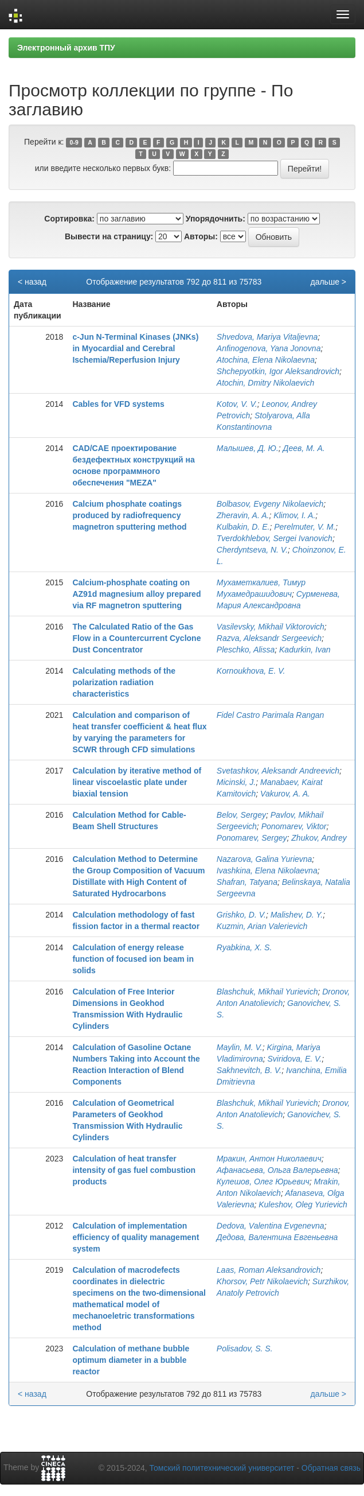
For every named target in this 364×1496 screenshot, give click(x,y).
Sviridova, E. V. (295, 1058)
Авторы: (201, 236)
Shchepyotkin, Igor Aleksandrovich (278, 371)
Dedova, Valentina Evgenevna (270, 1225)
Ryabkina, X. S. (244, 947)
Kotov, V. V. (237, 404)
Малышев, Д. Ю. (248, 448)
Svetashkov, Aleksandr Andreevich (278, 770)
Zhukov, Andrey (319, 837)
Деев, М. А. (304, 448)
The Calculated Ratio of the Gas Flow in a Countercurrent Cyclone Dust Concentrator (136, 638)
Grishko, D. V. (241, 914)
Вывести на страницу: (109, 236)
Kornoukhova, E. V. (251, 670)
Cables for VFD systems (118, 404)
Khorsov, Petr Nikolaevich (262, 1281)
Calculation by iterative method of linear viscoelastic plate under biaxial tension (136, 782)
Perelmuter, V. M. (304, 526)
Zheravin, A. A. (243, 515)
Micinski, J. (236, 782)
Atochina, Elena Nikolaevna (266, 359)
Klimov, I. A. (294, 515)
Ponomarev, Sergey (252, 837)
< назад (32, 281)
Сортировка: (69, 218)
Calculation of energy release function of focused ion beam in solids (133, 959)
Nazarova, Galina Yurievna (264, 859)
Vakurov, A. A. (285, 793)
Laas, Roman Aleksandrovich (269, 1269)
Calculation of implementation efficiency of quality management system (135, 1237)
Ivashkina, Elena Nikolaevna (267, 870)
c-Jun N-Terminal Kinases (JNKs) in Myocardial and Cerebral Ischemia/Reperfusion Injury (135, 348)
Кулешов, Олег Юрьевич (263, 1181)
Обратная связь (331, 1467)
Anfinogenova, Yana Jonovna (269, 348)
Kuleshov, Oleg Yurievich (303, 1204)
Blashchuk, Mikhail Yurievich (267, 991)
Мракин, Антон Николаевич (269, 1158)
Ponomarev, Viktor (294, 826)
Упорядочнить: (215, 218)
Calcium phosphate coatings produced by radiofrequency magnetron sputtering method (129, 515)
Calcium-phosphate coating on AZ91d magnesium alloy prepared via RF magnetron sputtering (136, 594)
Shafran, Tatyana (247, 882)
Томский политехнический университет (222, 1467)
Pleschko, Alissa (246, 649)
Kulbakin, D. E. (243, 526)
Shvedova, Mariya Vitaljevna (267, 336)
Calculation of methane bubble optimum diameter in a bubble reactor (130, 1360)
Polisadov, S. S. (245, 1348)
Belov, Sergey (241, 814)
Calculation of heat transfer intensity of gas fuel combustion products (133, 1170)
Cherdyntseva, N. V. (252, 549)
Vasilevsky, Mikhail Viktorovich (270, 626)
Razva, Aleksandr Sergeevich (269, 638)
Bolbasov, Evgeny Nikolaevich (270, 503)
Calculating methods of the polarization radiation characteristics (123, 682)
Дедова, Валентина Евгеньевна (277, 1237)
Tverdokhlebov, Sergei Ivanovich (274, 538)
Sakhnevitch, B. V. (249, 1070)
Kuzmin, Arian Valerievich (262, 926)
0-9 (74, 142)
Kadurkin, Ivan (305, 649)
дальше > (328, 281)
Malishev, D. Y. (297, 914)
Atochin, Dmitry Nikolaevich (265, 382)
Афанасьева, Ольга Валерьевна (277, 1170)
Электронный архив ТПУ (66, 47)
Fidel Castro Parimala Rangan (270, 715)
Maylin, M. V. (240, 1047)
